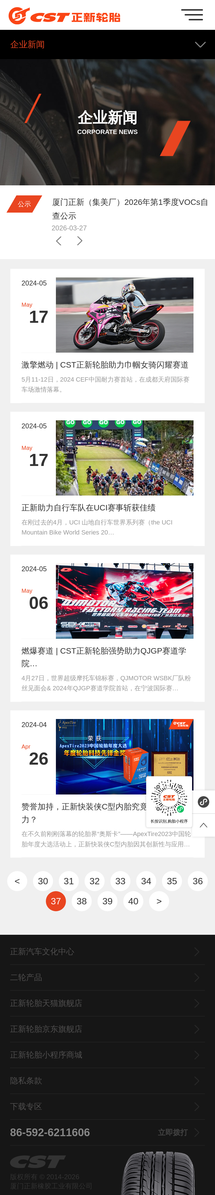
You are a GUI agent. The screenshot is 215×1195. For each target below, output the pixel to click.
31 (69, 881)
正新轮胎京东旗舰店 (46, 1029)
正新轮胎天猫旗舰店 (46, 1003)
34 (146, 881)
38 (82, 901)
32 (94, 881)
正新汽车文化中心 (42, 951)
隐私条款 (26, 1080)
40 (133, 901)
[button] (59, 241)
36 (198, 881)
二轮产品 (26, 977)
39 (107, 901)
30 (43, 881)
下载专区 (26, 1106)
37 (56, 901)
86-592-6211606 (99, 1132)
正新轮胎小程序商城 (46, 1054)
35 (172, 881)
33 (120, 881)
